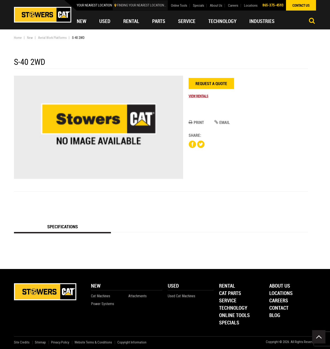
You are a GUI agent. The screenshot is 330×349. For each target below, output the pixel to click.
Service (186, 21)
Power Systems (102, 304)
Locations (251, 5)
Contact (279, 308)
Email (222, 122)
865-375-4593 (272, 5)
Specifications (62, 226)
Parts (158, 21)
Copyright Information (131, 342)
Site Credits (22, 342)
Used (104, 21)
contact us (301, 5)
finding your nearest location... (141, 5)
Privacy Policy (60, 342)
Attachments (137, 296)
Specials (198, 5)
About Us (216, 5)
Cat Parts (230, 293)
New (81, 21)
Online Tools (179, 5)
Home (18, 38)
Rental (131, 21)
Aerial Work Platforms (52, 38)
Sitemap (40, 342)
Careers (233, 5)
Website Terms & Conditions (93, 342)
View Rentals (198, 96)
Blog (274, 315)
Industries (262, 21)
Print (196, 122)
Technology (222, 21)
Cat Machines (100, 296)
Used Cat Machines (181, 296)
